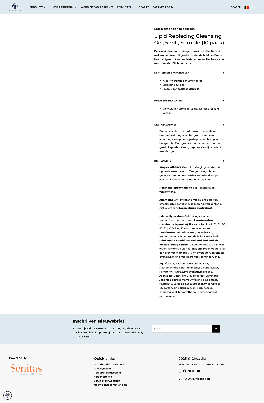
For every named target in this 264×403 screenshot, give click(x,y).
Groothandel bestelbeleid (110, 364)
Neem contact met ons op (110, 384)
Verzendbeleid (103, 376)
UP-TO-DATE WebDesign (194, 378)
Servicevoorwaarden (107, 380)
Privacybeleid (102, 368)
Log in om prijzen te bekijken (174, 28)
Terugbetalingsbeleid (107, 372)
